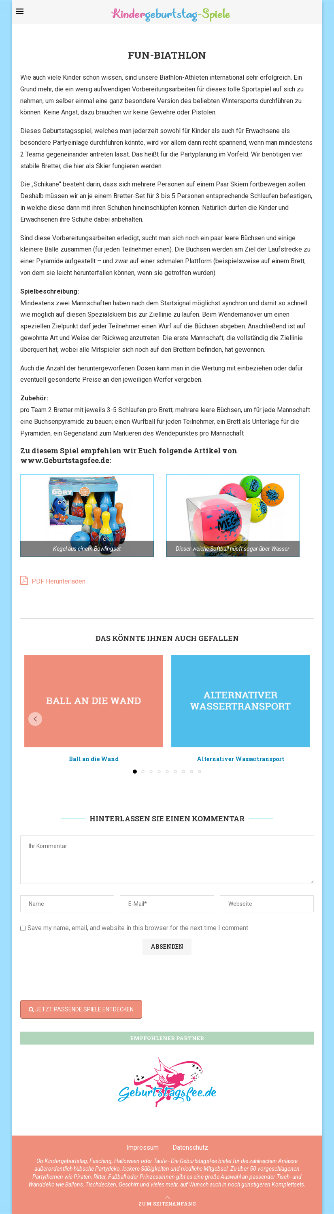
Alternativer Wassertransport (240, 759)
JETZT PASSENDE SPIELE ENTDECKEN (81, 1009)
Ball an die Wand (94, 759)
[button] (35, 719)
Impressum (142, 1147)
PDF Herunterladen (52, 580)
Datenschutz (190, 1147)
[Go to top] (167, 1203)
